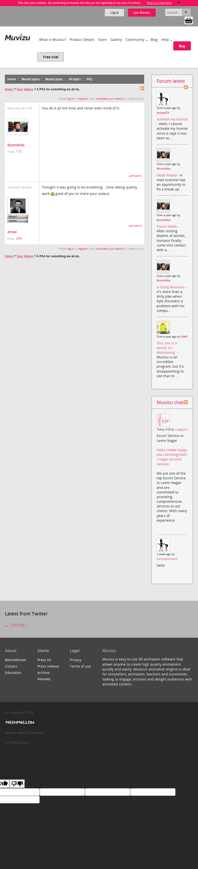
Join (142, 13)
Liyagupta (181, 429)
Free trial (50, 57)
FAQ (89, 79)
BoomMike (15, 145)
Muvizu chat (170, 402)
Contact (11, 666)
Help (165, 39)
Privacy (75, 660)
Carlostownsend (167, 559)
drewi (12, 232)
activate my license (172, 119)
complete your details (109, 98)
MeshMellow (15, 660)
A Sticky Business (171, 287)
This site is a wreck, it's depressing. (167, 348)
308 (19, 238)
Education (13, 672)
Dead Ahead (167, 175)
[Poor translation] (17, 783)
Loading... (16, 624)
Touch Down (167, 226)
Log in (114, 13)
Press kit (44, 660)
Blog (154, 39)
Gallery (116, 39)
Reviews (44, 679)
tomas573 (163, 113)
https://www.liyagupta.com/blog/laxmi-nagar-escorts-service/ (172, 456)
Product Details (82, 39)
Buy (182, 46)
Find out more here (159, 3)
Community (135, 39)
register (83, 98)
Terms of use (80, 666)
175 (19, 151)
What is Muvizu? (52, 39)
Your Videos (24, 89)
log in (70, 98)
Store (102, 39)
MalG (184, 336)
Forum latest (171, 81)
